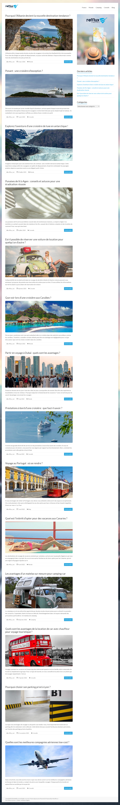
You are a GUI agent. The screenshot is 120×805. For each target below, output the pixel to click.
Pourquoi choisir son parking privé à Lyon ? (28, 686)
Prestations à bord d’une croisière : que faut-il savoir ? (33, 408)
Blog (113, 7)
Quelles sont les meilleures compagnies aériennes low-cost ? (37, 742)
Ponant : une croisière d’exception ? (24, 70)
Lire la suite (68, 61)
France (84, 7)
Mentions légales (25, 800)
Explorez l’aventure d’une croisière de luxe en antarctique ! (36, 126)
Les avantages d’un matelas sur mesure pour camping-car (35, 573)
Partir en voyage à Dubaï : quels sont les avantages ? (32, 352)
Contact (18, 800)
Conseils (106, 7)
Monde (91, 7)
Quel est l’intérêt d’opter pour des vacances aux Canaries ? (36, 518)
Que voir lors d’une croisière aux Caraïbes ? (28, 297)
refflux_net (11, 61)
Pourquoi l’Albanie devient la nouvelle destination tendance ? (37, 15)
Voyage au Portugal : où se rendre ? (24, 463)
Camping (99, 7)
